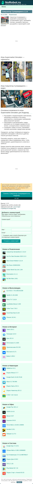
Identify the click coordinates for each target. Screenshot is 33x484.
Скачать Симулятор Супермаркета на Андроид (16, 196)
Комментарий (6, 219)
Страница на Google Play (8, 208)
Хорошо (19, 482)
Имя (3, 229)
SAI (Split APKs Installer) (8, 187)
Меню (4, 7)
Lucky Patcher (21, 187)
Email (4, 232)
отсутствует (16, 207)
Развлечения (13, 14)
